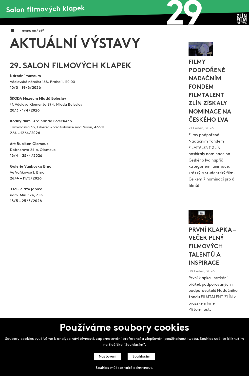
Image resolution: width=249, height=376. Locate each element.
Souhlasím (141, 357)
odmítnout (142, 368)
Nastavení (107, 357)
